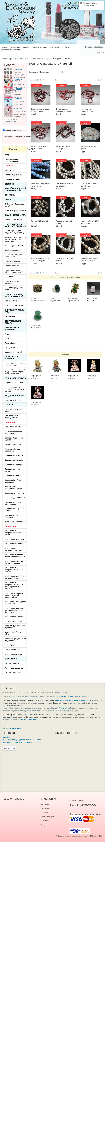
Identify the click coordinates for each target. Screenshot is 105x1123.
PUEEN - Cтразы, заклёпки (15, 211)
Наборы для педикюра (14, 246)
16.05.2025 (18, 79)
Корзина (86, 3)
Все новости (11, 122)
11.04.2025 (18, 99)
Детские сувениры (12, 663)
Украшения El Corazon (14, 544)
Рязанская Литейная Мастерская (13, 450)
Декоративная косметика (12, 328)
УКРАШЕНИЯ (10, 526)
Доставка (26, 47)
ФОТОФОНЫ (10, 195)
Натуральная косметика (11, 358)
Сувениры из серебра (13, 464)
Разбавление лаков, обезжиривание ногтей (14, 271)
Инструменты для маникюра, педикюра (15, 225)
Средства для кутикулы (14, 305)
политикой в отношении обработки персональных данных (21, 138)
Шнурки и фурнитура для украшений (15, 627)
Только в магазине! (12, 650)
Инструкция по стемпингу (10, 50)
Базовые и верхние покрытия (12, 282)
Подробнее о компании (11, 728)
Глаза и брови (10, 343)
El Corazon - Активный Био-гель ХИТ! (14, 256)
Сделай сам (9, 645)
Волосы (9, 405)
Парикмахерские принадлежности (11, 417)
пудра (62, 700)
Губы (7, 338)
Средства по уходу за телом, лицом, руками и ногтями (14, 389)
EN (103, 52)
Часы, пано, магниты (13, 427)
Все (56, 80)
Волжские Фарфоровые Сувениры (14, 439)
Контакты (66, 47)
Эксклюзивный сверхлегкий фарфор (13, 488)
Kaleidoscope (67, 696)
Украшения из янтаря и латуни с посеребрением (15, 556)
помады (75, 700)
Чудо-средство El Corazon (15, 383)
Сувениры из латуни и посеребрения (13, 503)
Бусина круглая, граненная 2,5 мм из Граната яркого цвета (64, 111)
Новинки (65, 354)
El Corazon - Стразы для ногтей (14, 205)
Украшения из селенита (14, 539)
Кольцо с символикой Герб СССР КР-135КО (37, 300)
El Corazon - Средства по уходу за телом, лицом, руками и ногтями (15, 372)
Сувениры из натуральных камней (15, 510)
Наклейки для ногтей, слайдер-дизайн (15, 189)
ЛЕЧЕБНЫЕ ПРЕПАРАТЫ (15, 378)
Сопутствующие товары (13, 322)
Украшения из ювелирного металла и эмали (15, 603)
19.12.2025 (18, 69)
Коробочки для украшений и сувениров (15, 640)
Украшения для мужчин (14, 617)
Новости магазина (12, 130)
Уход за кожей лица (12, 400)
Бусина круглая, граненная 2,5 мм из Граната (88, 111)
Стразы (8, 199)
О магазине (54, 47)
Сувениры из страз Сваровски (12, 516)
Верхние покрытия (12, 266)
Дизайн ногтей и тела (15, 215)
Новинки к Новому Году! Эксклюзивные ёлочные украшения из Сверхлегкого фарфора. (14, 77)
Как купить (4, 47)
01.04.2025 (18, 109)
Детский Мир (11, 659)
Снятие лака (10, 316)
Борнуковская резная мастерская (13, 432)
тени (57, 700)
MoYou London (63, 708)
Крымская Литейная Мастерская (13, 481)
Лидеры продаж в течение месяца (65, 277)
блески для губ (85, 700)
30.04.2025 (18, 89)
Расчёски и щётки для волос (13, 410)
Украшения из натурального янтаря (13, 549)
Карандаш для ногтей (13, 352)
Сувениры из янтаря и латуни (13, 470)
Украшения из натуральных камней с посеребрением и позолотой (14, 586)
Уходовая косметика (15, 396)
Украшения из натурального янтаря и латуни (14, 533)
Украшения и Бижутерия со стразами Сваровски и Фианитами (15, 610)
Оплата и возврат (40, 47)
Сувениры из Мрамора (14, 455)
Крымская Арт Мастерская (15, 493)
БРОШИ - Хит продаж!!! (14, 621)
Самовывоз (15, 47)
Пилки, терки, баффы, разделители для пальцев (15, 232)
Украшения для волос (13, 654)
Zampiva (8, 155)
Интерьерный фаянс (13, 444)
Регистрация (98, 47)
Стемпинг (9, 184)
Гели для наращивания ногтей (14, 289)
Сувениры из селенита (14, 460)
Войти (90, 47)
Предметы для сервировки (15, 498)
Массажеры (9, 170)
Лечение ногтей (11, 301)
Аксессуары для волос (14, 668)
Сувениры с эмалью (13, 179)
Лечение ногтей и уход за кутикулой (14, 295)
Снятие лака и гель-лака (14, 311)
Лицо (7, 334)
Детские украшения (12, 672)
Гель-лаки (9, 277)
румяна (68, 700)
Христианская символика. (15, 522)
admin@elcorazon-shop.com (28, 719)
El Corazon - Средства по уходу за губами (15, 364)
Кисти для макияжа (12, 250)
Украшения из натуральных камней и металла (14, 570)
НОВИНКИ (9, 166)
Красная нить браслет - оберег (14, 633)
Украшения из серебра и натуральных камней (14, 577)
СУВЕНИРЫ (10, 422)
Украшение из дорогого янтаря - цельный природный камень (14, 595)
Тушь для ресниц (11, 348)
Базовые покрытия (12, 261)
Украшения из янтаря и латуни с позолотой (14, 562)
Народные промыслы (13, 175)
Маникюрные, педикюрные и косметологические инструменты (15, 239)
